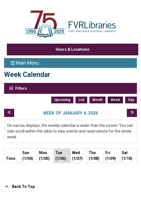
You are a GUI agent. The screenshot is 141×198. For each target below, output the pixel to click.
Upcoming (62, 100)
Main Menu (25, 63)
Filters (20, 88)
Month (97, 100)
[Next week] (132, 113)
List (81, 100)
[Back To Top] (70, 187)
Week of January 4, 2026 (70, 113)
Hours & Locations (72, 49)
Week (115, 100)
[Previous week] (9, 113)
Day (131, 100)
